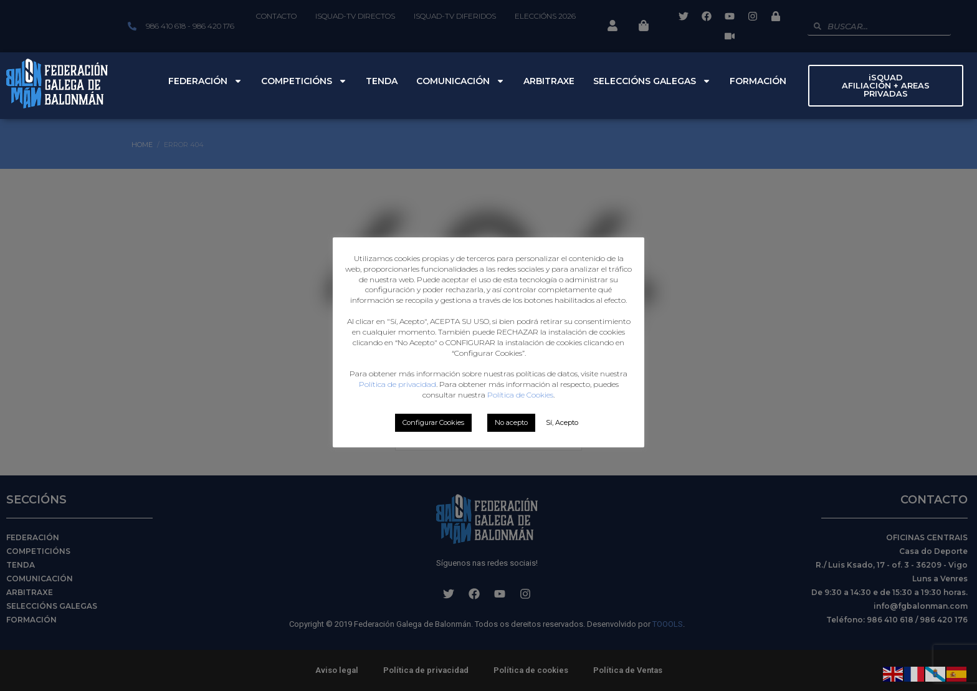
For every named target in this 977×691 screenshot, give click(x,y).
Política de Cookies (520, 394)
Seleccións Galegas (652, 81)
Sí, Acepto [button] (562, 422)
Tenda (382, 81)
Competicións (304, 81)
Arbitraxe (548, 81)
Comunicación (460, 81)
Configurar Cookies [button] (433, 422)
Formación (758, 81)
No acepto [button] (511, 422)
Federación (205, 81)
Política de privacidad (397, 384)
